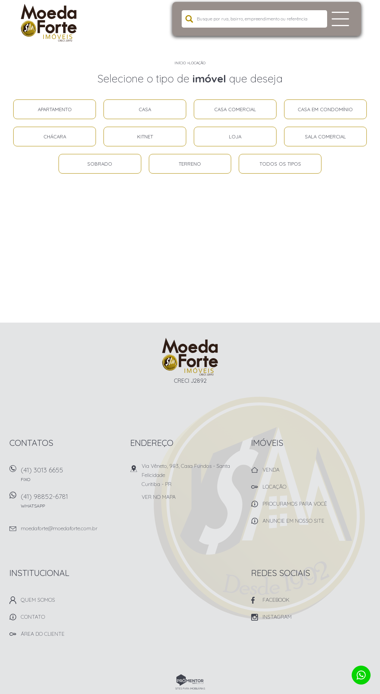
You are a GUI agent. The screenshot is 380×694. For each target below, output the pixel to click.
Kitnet (145, 137)
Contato (33, 616)
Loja (235, 137)
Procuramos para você (295, 503)
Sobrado (99, 164)
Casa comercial (235, 109)
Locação (197, 63)
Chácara (54, 137)
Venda (271, 469)
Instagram (277, 616)
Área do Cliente (43, 633)
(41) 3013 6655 (71, 477)
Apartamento (55, 109)
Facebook (276, 599)
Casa (145, 109)
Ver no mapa (159, 497)
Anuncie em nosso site (293, 520)
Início (180, 63)
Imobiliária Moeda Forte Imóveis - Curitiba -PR (190, 357)
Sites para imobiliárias (190, 688)
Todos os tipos (280, 164)
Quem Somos (38, 599)
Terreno (190, 164)
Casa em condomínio (325, 109)
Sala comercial (325, 137)
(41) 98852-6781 (71, 503)
